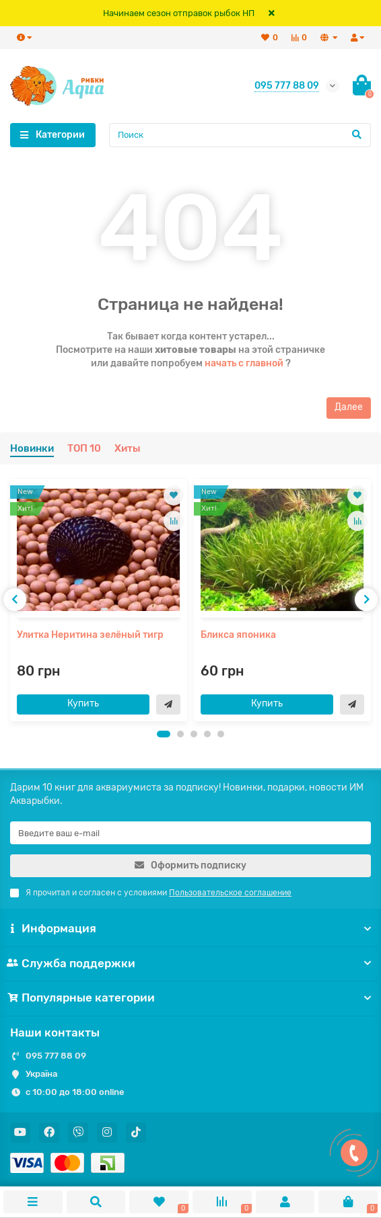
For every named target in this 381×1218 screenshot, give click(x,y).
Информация (190, 928)
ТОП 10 (84, 448)
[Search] (240, 135)
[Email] (190, 832)
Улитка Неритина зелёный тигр (90, 635)
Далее (349, 407)
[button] (163, 734)
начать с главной (244, 363)
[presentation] (14, 599)
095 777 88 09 (56, 1056)
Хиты (127, 448)
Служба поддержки (190, 963)
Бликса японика (238, 635)
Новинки (32, 448)
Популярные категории (190, 997)
